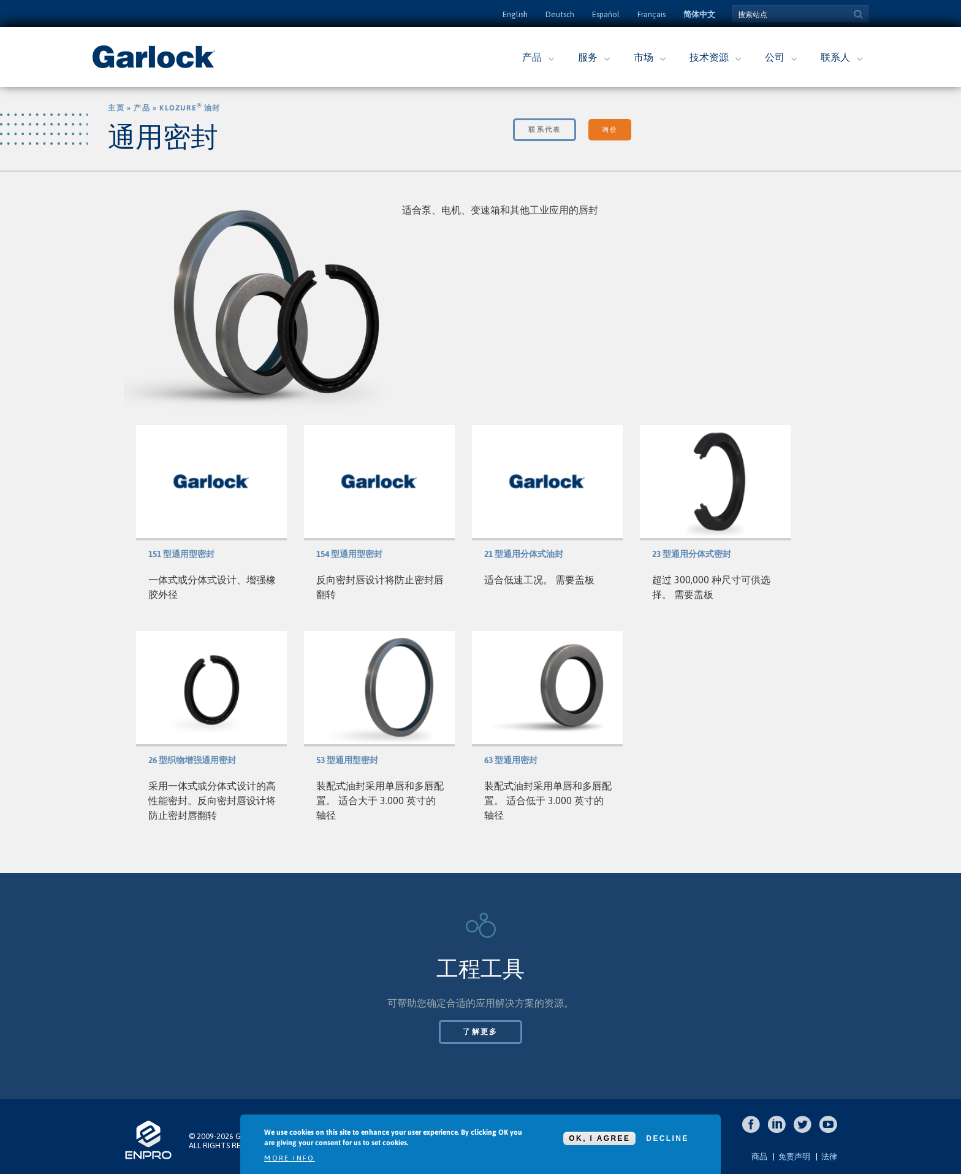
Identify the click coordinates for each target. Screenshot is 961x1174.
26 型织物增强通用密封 (192, 760)
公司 (774, 57)
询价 (609, 129)
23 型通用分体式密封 (691, 554)
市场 (643, 57)
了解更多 (480, 1031)
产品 (532, 57)
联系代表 (544, 129)
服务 (588, 57)
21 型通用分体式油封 (523, 554)
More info (289, 1158)
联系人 (835, 57)
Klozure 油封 (189, 108)
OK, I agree (599, 1138)
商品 (759, 1156)
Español (606, 14)
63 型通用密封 (510, 760)
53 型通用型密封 (347, 760)
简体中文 (699, 14)
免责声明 (794, 1156)
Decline (667, 1138)
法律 (829, 1156)
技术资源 (709, 57)
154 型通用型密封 (349, 554)
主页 (116, 108)
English (515, 14)
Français (651, 14)
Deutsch (559, 14)
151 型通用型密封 (181, 554)
